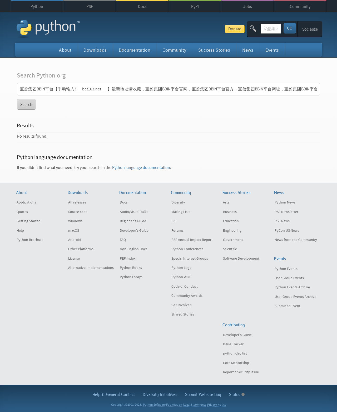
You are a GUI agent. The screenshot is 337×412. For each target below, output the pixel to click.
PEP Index (127, 258)
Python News (285, 202)
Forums (177, 231)
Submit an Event (287, 306)
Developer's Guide (134, 231)
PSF (89, 6)
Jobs (247, 6)
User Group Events (289, 278)
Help (20, 231)
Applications (26, 202)
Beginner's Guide (133, 221)
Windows (75, 221)
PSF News (282, 221)
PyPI (195, 6)
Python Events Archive (292, 287)
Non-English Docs (133, 249)
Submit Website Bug (203, 394)
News (248, 50)
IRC (174, 221)
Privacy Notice (216, 404)
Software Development (241, 258)
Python (37, 6)
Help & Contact (113, 394)
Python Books (131, 268)
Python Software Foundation (162, 404)
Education (231, 221)
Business (230, 212)
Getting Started (29, 221)
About (65, 50)
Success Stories (214, 50)
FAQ (123, 240)
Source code (77, 212)
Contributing (233, 325)
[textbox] (251, 28)
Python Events (286, 269)
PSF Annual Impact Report (192, 240)
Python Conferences (187, 249)
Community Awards (186, 296)
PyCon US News (287, 231)
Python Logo (181, 268)
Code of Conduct (184, 286)
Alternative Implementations (91, 268)
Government (233, 240)
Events (272, 50)
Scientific (230, 249)
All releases (77, 202)
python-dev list (235, 353)
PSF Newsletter (286, 212)
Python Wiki (180, 277)
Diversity (178, 202)
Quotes (22, 212)
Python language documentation (141, 167)
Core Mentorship (236, 363)
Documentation (134, 50)
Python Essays (131, 277)
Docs (142, 6)
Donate (195, 29)
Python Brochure (30, 240)
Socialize (310, 29)
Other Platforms (80, 249)
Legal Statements (194, 404)
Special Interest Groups (189, 258)
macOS (73, 231)
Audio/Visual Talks (134, 212)
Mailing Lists (180, 212)
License (74, 258)
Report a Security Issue (241, 372)
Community (300, 6)
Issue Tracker (233, 344)
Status (237, 394)
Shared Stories (182, 314)
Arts (226, 202)
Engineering (232, 231)
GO (290, 28)
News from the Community (296, 240)
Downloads (95, 50)
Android (74, 240)
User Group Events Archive (295, 297)
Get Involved (181, 305)
